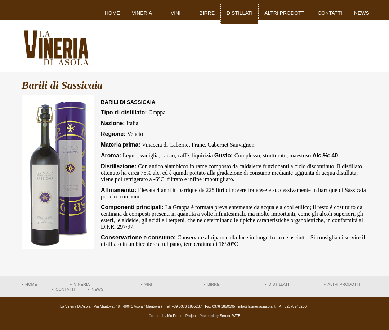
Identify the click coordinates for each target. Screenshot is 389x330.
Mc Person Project (182, 316)
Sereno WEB (230, 316)
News (361, 13)
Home (112, 13)
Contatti (330, 13)
